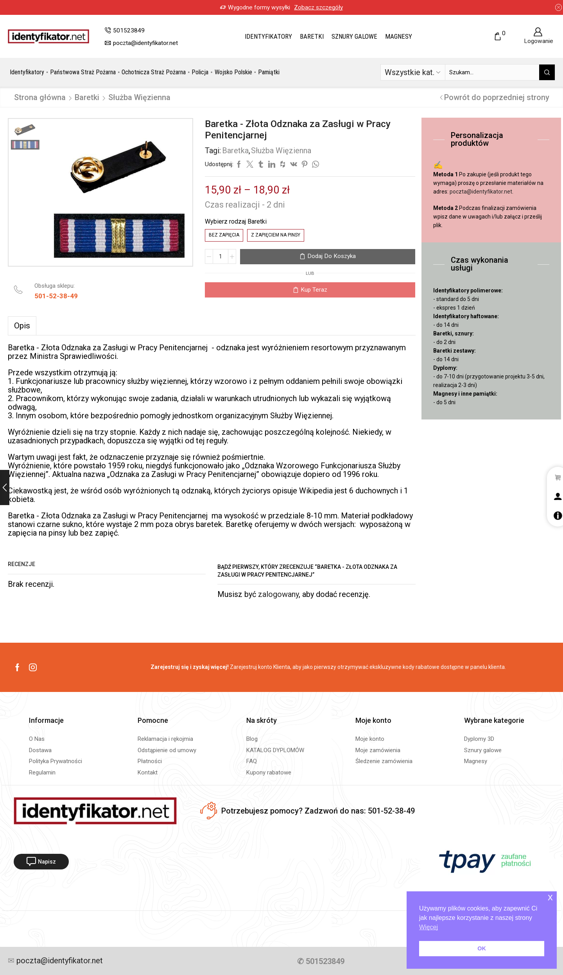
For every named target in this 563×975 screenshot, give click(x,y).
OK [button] (481, 948)
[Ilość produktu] (220, 256)
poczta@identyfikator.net (481, 191)
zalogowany (278, 594)
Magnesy (398, 36)
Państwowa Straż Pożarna (83, 72)
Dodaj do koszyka (331, 256)
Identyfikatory (268, 36)
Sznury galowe (354, 36)
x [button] (550, 897)
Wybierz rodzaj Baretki (236, 221)
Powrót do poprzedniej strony (496, 97)
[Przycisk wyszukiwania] (547, 72)
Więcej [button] (428, 927)
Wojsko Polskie (233, 72)
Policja (200, 72)
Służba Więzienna (139, 97)
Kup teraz (314, 289)
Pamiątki (269, 72)
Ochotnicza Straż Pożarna (154, 72)
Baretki (312, 36)
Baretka (235, 150)
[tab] (22, 325)
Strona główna (40, 97)
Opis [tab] (22, 325)
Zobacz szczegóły (287, 7)
